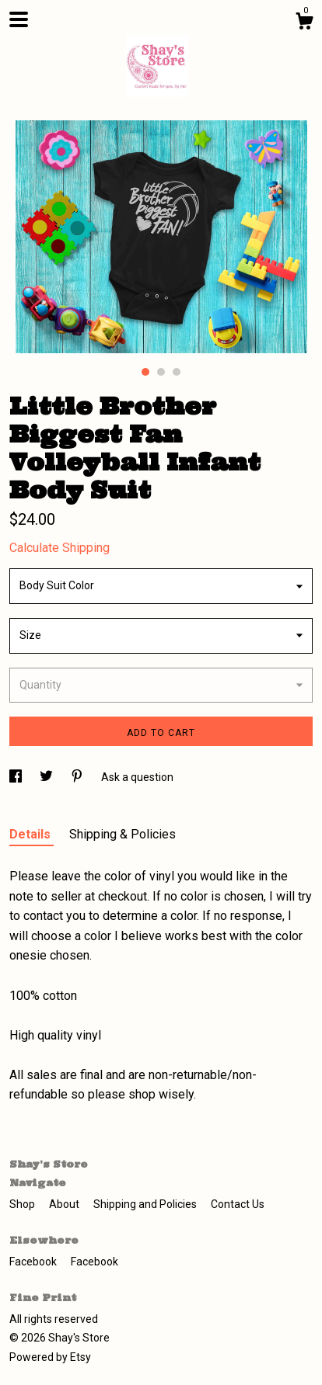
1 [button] (145, 372)
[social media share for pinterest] (78, 777)
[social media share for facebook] (16, 777)
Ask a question (137, 777)
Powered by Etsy (50, 1357)
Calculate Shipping (59, 547)
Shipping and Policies (146, 1204)
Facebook (34, 1261)
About (65, 1204)
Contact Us (237, 1204)
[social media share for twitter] (47, 777)
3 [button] (176, 372)
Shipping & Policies (122, 834)
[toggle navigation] (18, 19)
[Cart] (304, 23)
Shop (23, 1204)
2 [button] (161, 372)
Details (31, 834)
